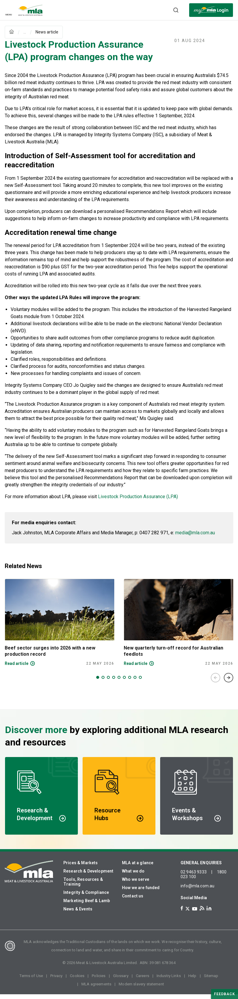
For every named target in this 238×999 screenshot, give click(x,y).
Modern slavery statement (141, 989)
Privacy (56, 980)
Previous (215, 682)
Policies (98, 980)
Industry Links (169, 980)
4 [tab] (113, 682)
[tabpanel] (59, 627)
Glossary (120, 980)
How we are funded (141, 892)
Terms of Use (31, 980)
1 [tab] (97, 682)
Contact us (133, 900)
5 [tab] (119, 682)
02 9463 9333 (194, 876)
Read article (16, 668)
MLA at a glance (137, 867)
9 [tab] (140, 682)
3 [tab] (108, 682)
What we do (133, 875)
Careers (142, 980)
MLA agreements (96, 989)
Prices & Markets (80, 867)
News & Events (77, 913)
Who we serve (135, 884)
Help (192, 980)
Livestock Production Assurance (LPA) (138, 501)
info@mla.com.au (197, 890)
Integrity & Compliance (86, 897)
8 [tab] (135, 682)
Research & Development (88, 875)
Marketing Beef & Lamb (86, 905)
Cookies (77, 980)
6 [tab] (124, 682)
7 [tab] (129, 682)
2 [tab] (103, 682)
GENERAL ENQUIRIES (201, 867)
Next (228, 682)
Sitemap (211, 980)
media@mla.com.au (195, 537)
